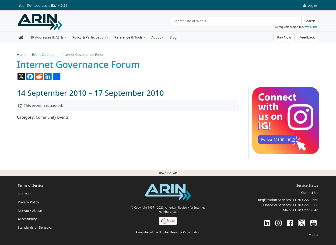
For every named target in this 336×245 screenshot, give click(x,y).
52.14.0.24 (59, 5)
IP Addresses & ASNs (47, 37)
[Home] (40, 22)
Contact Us (309, 192)
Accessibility (27, 219)
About (156, 37)
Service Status (307, 185)
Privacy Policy (28, 202)
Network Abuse (30, 210)
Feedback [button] (307, 37)
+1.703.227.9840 (305, 210)
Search (309, 21)
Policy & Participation (89, 37)
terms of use (310, 26)
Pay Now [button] (284, 37)
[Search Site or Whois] (236, 21)
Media (313, 234)
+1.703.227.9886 (305, 205)
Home (21, 54)
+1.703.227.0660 (305, 200)
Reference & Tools (128, 37)
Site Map (25, 194)
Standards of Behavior (35, 227)
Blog (173, 37)
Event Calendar (44, 54)
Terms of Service (31, 185)
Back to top (168, 173)
